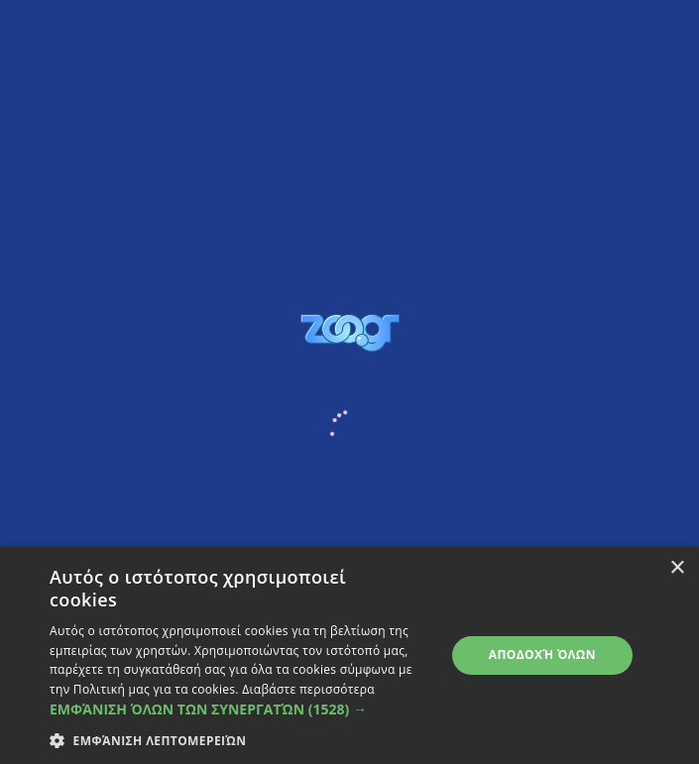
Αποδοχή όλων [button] (542, 654)
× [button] (676, 568)
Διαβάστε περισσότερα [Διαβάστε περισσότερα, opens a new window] (308, 689)
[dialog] (349, 655)
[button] (241, 709)
